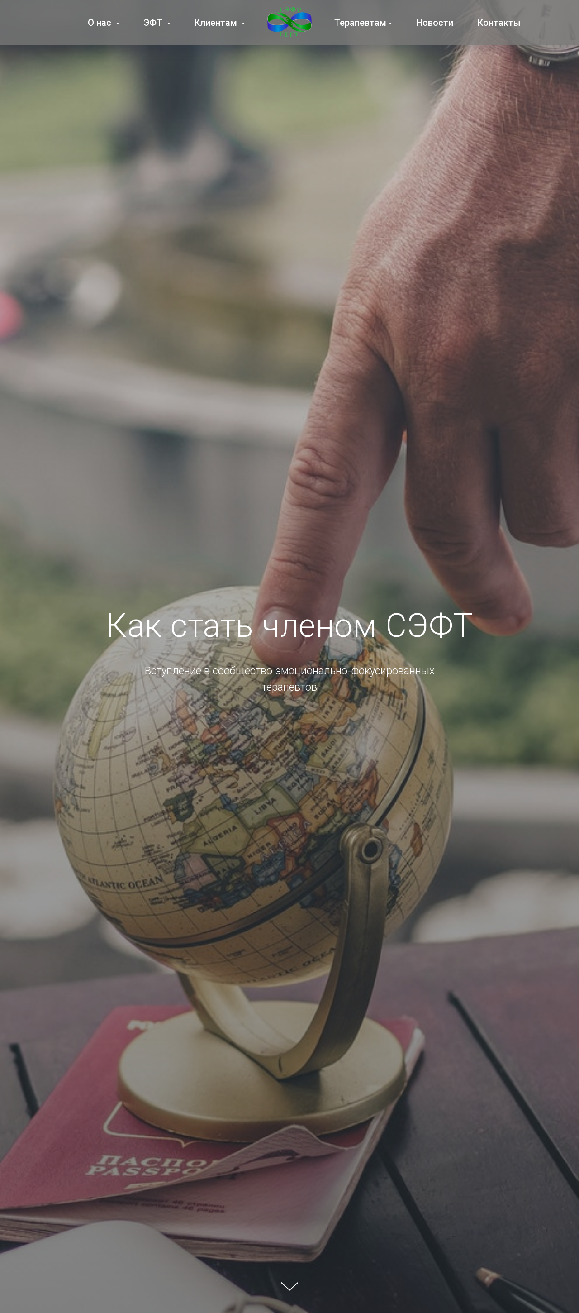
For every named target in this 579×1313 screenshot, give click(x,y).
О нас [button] (101, 22)
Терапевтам (360, 22)
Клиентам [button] (217, 22)
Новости (434, 22)
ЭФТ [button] (154, 22)
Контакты (499, 22)
